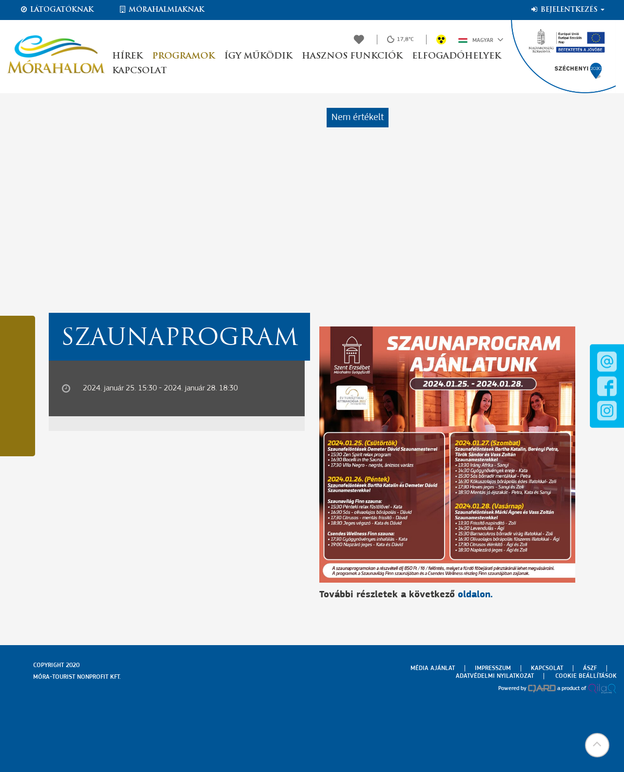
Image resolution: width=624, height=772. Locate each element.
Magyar (481, 39)
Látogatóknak (57, 10)
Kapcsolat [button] (139, 71)
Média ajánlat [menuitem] (432, 668)
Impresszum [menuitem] (493, 668)
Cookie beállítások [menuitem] (586, 676)
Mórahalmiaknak (161, 10)
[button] (597, 745)
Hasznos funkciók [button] (352, 56)
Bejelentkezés (567, 10)
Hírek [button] (127, 56)
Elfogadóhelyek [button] (456, 56)
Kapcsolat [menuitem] (547, 668)
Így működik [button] (258, 56)
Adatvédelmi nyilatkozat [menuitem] (495, 676)
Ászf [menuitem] (590, 668)
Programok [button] (183, 56)
